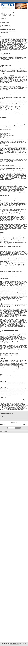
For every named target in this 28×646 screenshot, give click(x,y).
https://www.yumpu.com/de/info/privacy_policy (10, 371)
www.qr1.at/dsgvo (5, 378)
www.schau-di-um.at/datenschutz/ (13, 384)
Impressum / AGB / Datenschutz (24, 424)
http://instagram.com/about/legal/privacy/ (11, 330)
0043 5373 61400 (12, 15)
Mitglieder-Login (3, 424)
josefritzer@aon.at (5, 16)
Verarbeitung (6, 220)
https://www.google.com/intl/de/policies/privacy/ (8, 268)
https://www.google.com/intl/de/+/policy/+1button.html (9, 353)
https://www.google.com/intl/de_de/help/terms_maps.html (10, 267)
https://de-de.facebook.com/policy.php (12, 298)
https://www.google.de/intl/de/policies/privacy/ (17, 407)
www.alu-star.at (10, 16)
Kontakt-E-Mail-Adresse (9, 78)
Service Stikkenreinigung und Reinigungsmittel (7, 413)
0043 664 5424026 (5, 15)
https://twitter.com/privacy (18, 314)
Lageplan (2, 416)
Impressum (12, 75)
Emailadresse (21, 216)
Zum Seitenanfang (14, 422)
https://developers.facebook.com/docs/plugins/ (14, 285)
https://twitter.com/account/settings (8, 316)
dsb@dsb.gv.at (5, 241)
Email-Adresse (8, 243)
